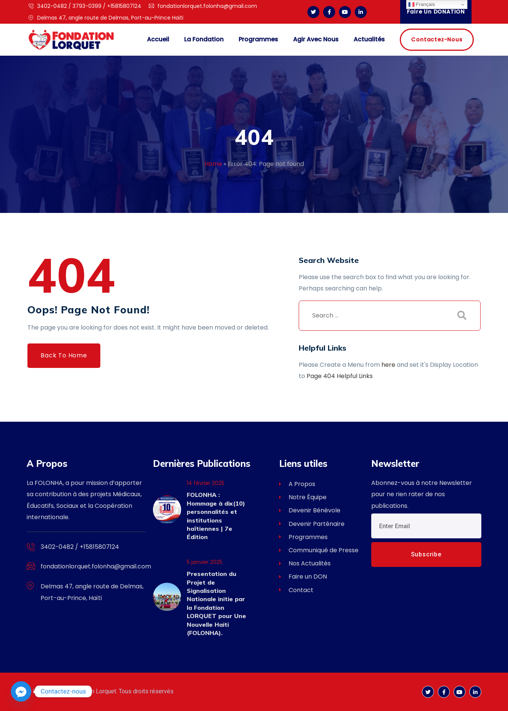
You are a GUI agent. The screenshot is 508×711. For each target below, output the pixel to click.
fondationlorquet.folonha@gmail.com (203, 6)
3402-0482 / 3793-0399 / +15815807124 (85, 6)
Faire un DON (303, 576)
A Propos (297, 484)
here (388, 364)
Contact (296, 590)
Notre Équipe (303, 497)
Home (213, 164)
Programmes (303, 537)
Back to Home (64, 355)
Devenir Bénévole (309, 510)
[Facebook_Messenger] (21, 691)
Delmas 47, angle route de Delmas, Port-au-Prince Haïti (106, 17)
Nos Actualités (305, 563)
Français (421, 5)
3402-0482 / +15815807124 (80, 546)
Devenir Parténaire (312, 524)
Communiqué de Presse (318, 550)
